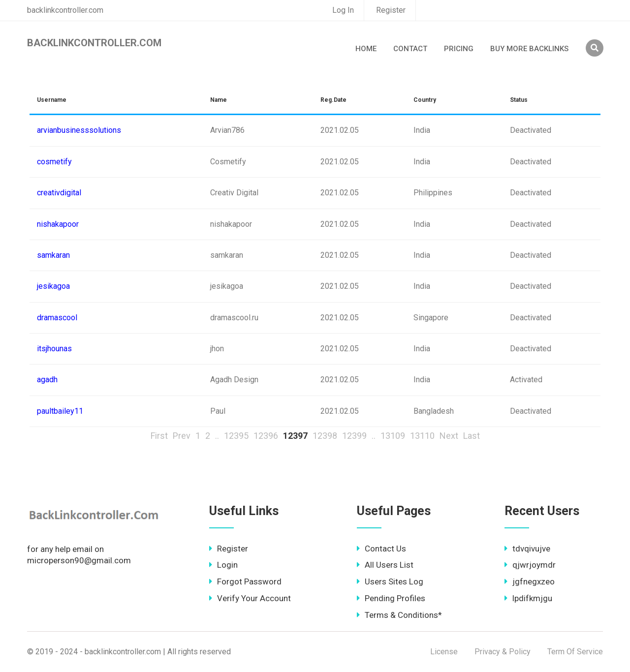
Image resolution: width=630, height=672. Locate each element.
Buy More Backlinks (529, 48)
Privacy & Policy (502, 651)
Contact (410, 48)
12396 (265, 435)
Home (366, 48)
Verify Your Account (250, 598)
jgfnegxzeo (529, 581)
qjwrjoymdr (530, 565)
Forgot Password (245, 581)
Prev (181, 435)
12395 (236, 435)
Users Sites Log (390, 581)
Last (471, 435)
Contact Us (381, 548)
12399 (354, 435)
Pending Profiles (391, 598)
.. (217, 435)
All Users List (385, 565)
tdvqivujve (527, 548)
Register (391, 10)
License (444, 651)
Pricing (458, 48)
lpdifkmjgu (528, 598)
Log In (343, 10)
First (159, 435)
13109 (392, 435)
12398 (325, 435)
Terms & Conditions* (399, 615)
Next (449, 435)
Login (223, 565)
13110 (422, 435)
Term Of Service (575, 651)
